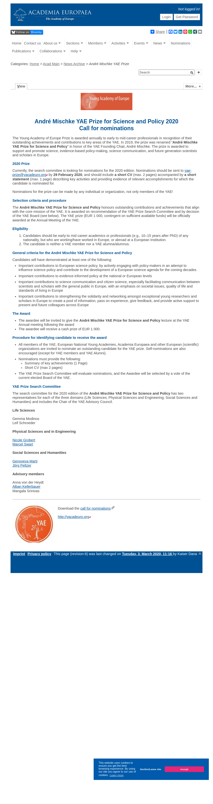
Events (139, 43)
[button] (192, 73)
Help (74, 51)
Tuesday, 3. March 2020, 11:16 (147, 554)
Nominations (180, 43)
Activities (118, 43)
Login (166, 17)
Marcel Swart (23, 444)
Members (95, 43)
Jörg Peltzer (22, 465)
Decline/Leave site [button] (150, 769)
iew (21, 86)
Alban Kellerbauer (26, 486)
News (157, 43)
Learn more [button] (117, 775)
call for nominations (95, 508)
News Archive (74, 64)
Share (157, 32)
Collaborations (50, 51)
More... (191, 86)
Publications (21, 51)
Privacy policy (39, 554)
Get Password (187, 17)
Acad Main (51, 64)
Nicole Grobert (24, 440)
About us (50, 43)
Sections (72, 43)
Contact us (32, 43)
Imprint (19, 554)
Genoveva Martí (25, 461)
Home (16, 43)
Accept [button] (184, 769)
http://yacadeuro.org (73, 517)
